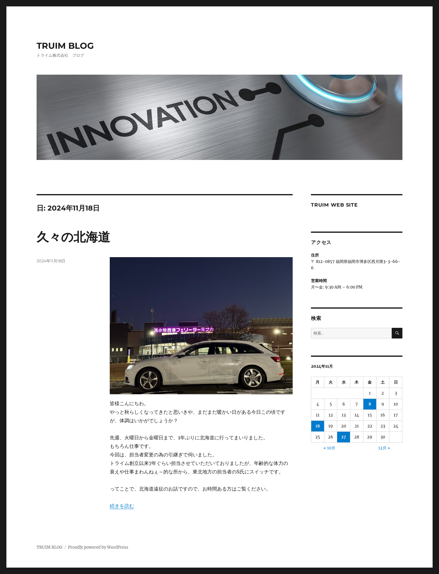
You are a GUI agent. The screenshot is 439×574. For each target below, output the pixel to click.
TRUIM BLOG (65, 46)
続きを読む (122, 506)
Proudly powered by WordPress (98, 547)
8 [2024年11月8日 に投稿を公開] (370, 404)
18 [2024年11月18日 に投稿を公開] (318, 426)
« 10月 (329, 448)
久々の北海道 (73, 236)
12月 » (384, 448)
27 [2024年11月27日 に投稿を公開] (343, 437)
